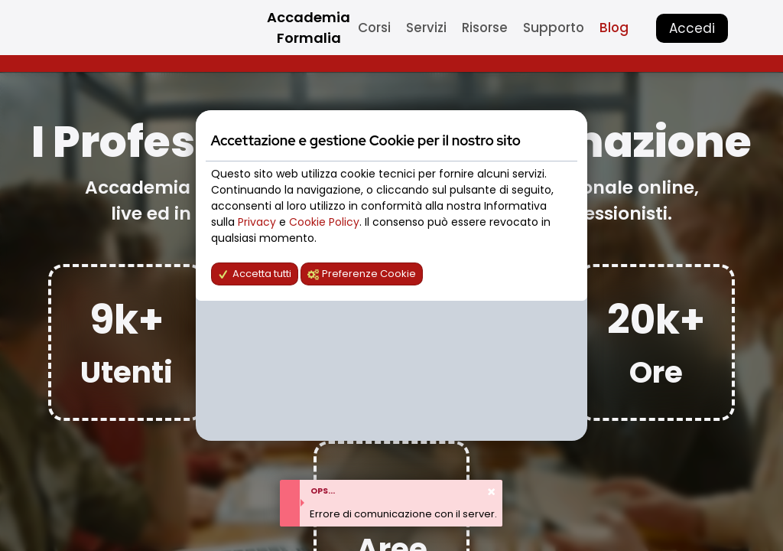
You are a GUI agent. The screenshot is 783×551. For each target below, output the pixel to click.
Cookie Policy (324, 222)
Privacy (258, 222)
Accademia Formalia (308, 27)
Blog (614, 27)
